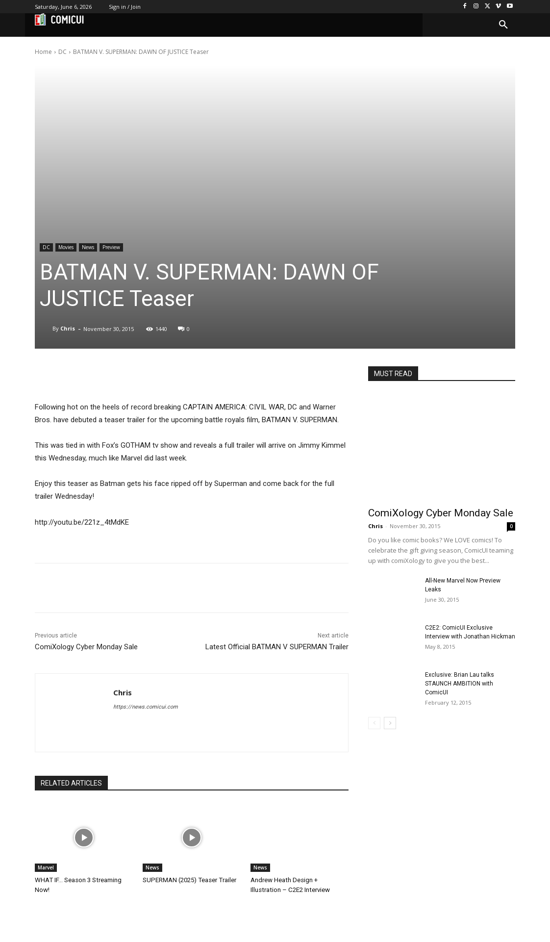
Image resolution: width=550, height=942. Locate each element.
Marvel (46, 867)
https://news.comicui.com (145, 707)
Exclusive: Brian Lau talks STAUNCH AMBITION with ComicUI (459, 683)
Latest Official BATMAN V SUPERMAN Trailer (277, 646)
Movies (65, 247)
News (88, 247)
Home (43, 52)
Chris (67, 328)
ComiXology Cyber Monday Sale (86, 646)
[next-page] (390, 723)
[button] (503, 25)
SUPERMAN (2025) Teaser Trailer (188, 880)
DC (62, 52)
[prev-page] (374, 723)
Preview (111, 247)
